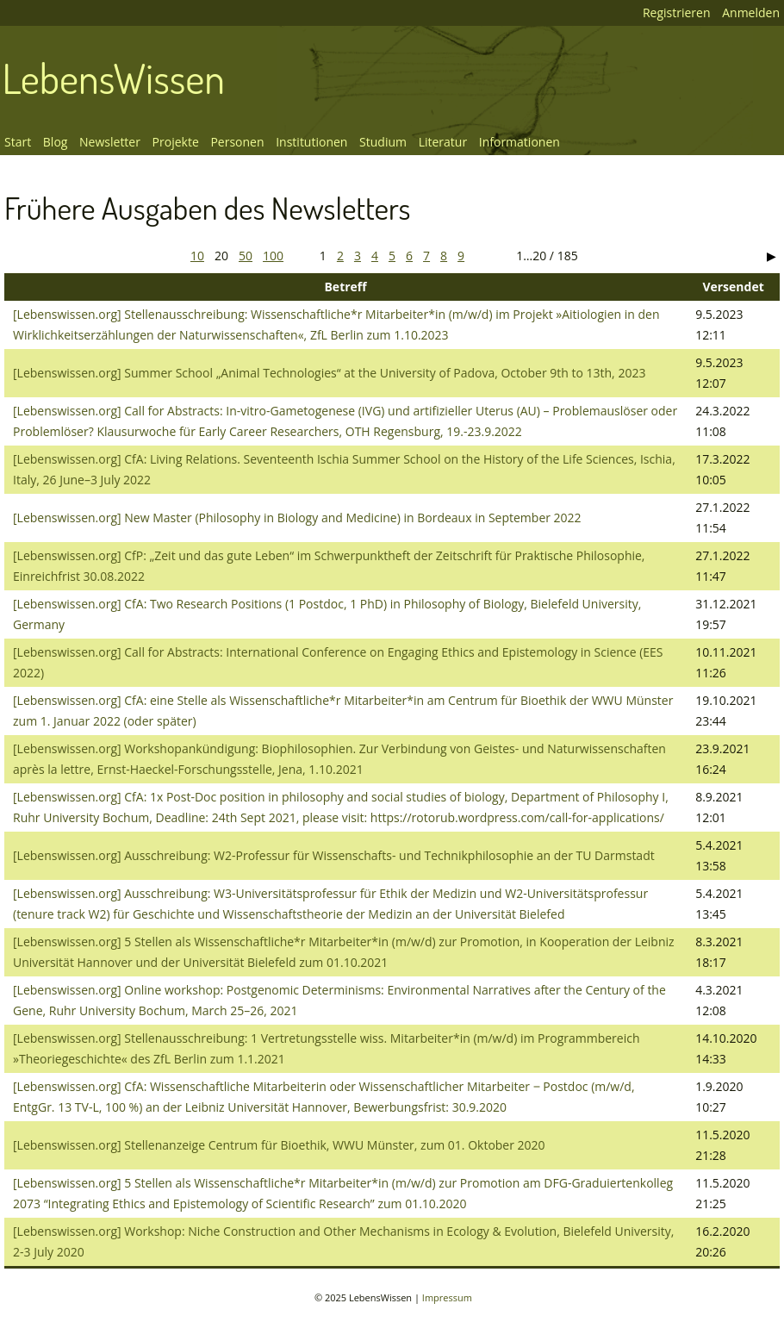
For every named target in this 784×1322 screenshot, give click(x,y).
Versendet (732, 286)
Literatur (443, 142)
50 (245, 255)
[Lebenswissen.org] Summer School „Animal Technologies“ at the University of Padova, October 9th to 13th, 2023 (329, 373)
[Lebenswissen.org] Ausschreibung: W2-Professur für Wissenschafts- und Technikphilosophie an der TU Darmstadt (334, 855)
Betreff (345, 286)
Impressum (447, 1297)
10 (197, 255)
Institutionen (311, 142)
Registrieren (677, 12)
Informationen (519, 142)
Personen (237, 142)
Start (17, 142)
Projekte (175, 142)
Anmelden (751, 12)
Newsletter (109, 142)
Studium (383, 142)
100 (273, 255)
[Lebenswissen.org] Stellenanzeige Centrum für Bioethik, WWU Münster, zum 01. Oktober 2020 (279, 1145)
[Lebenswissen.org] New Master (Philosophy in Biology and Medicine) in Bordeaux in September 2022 (297, 517)
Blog (55, 142)
